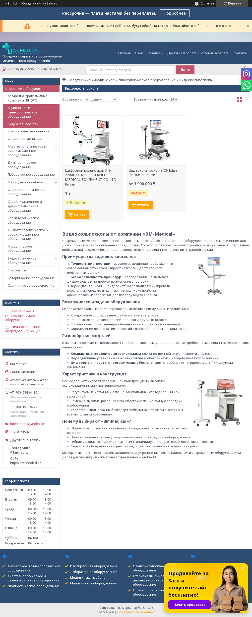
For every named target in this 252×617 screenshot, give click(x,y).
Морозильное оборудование (93, 583)
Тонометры (17, 270)
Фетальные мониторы (25, 138)
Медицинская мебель (25, 182)
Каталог (154, 53)
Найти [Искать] (185, 69)
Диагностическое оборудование (22, 164)
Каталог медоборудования (26, 88)
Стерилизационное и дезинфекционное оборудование (25, 205)
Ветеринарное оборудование (31, 278)
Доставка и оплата (181, 53)
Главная (124, 53)
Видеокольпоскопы (23, 124)
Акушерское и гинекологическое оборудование (22, 112)
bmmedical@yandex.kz (27, 424)
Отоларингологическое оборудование (26, 191)
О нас (139, 53)
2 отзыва (207, 3)
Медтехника (79, 80)
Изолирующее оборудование (93, 566)
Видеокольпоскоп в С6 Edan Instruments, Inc (152, 172)
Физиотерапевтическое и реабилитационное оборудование (28, 234)
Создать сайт (31, 3)
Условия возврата (215, 53)
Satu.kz (148, 608)
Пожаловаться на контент (136, 612)
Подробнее (175, 13)
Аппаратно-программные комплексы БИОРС (27, 98)
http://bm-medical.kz (25, 463)
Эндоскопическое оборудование (22, 260)
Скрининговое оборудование (31, 285)
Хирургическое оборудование (20, 248)
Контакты (240, 53)
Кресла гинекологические (29, 131)
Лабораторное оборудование (31, 174)
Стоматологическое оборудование (24, 220)
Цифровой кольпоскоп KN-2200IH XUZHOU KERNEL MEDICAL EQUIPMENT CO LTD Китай (90, 177)
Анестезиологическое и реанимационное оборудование (27, 150)
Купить (79, 214)
